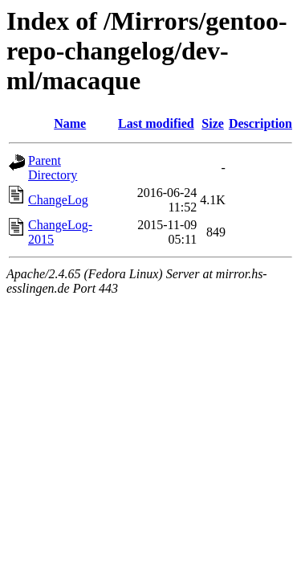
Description (260, 123)
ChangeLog (58, 200)
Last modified (156, 123)
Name (70, 123)
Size (212, 123)
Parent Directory (52, 168)
